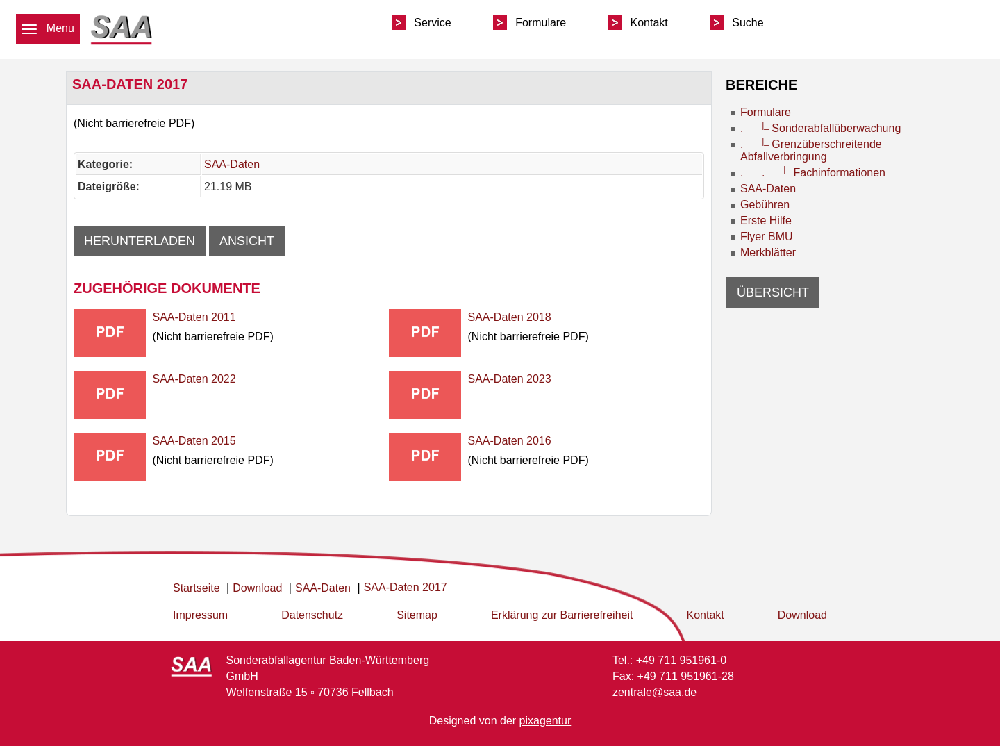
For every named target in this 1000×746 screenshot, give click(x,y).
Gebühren (765, 204)
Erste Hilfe (766, 220)
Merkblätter (768, 252)
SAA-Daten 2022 (194, 379)
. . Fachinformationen (812, 173)
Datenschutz (312, 615)
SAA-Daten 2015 (194, 441)
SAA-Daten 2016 (509, 441)
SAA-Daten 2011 (194, 317)
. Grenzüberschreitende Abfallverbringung (811, 150)
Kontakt (649, 22)
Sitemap (417, 615)
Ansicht (246, 241)
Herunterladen (139, 241)
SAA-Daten (232, 164)
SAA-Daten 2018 (509, 317)
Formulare (540, 22)
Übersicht (773, 292)
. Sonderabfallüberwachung (820, 128)
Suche (747, 22)
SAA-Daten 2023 (509, 379)
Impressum (200, 615)
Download (802, 615)
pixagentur (545, 721)
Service (432, 22)
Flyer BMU (766, 236)
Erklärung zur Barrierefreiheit (562, 615)
